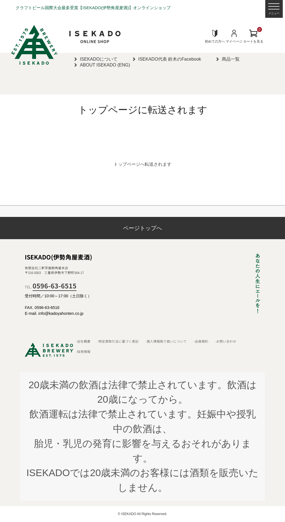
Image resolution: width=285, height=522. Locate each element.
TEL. (51, 287)
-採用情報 (83, 351)
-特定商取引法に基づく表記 (118, 341)
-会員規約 (201, 341)
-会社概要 (83, 341)
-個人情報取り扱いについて (166, 341)
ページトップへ (142, 228)
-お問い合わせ (225, 341)
